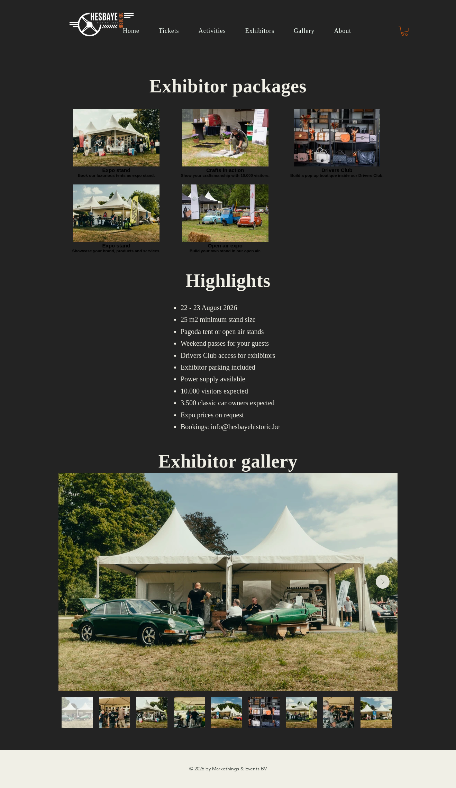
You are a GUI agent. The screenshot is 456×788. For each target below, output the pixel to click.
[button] (404, 31)
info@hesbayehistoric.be (245, 427)
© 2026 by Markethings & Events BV (228, 769)
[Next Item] (383, 582)
